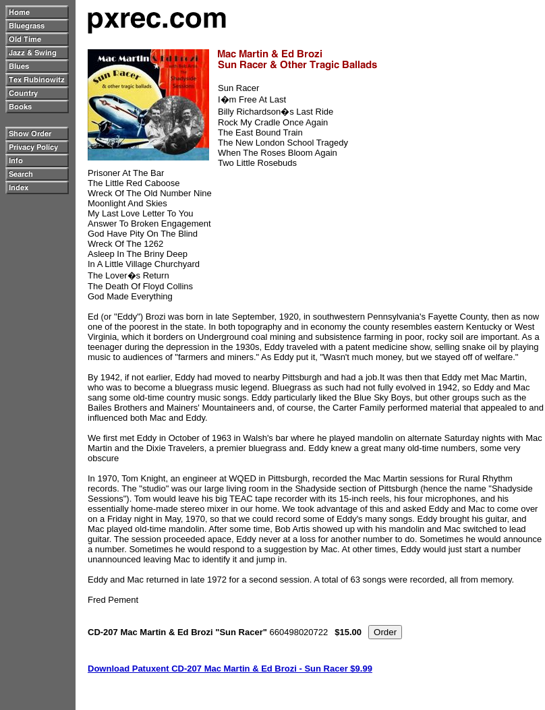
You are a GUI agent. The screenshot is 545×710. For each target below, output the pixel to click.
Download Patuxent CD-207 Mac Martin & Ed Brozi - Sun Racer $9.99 (230, 668)
